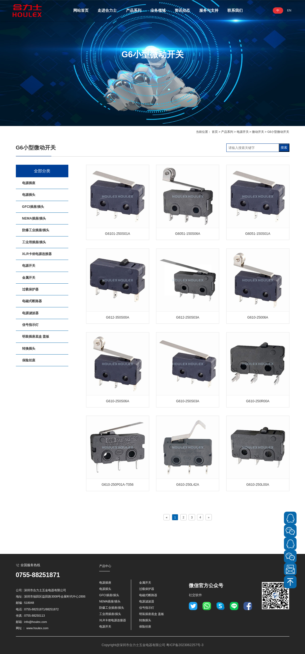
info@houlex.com (35, 621)
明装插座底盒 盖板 (35, 336)
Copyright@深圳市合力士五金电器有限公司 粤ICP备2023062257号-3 (153, 645)
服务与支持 (208, 10)
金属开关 (28, 278)
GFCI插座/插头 (33, 207)
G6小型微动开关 (278, 131)
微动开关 (258, 131)
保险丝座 (28, 360)
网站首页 (81, 10)
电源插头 (28, 195)
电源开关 (243, 131)
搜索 (284, 147)
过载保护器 (30, 289)
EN (289, 10)
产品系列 (133, 10)
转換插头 (28, 348)
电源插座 (28, 183)
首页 (215, 131)
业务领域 (158, 10)
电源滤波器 (30, 313)
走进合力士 (107, 10)
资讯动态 (182, 10)
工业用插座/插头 (34, 242)
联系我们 (235, 10)
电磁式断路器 (32, 301)
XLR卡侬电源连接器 (37, 254)
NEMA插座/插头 (34, 218)
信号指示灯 (30, 325)
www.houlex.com (37, 628)
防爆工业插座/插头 (35, 230)
